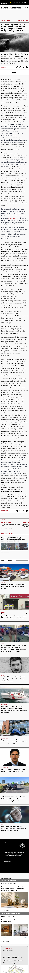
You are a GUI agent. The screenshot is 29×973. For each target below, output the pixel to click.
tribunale (4, 704)
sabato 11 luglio (6, 522)
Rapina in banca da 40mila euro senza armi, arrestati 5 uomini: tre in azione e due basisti (14, 742)
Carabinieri (4, 738)
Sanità (3, 612)
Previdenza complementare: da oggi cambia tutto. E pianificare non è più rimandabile (12, 888)
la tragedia (4, 767)
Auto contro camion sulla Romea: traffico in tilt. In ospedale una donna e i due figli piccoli (13, 799)
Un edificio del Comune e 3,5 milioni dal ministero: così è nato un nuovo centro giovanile (13, 539)
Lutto (3, 675)
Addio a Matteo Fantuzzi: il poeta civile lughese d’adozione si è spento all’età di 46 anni (14, 679)
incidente (4, 795)
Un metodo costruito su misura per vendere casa (13, 921)
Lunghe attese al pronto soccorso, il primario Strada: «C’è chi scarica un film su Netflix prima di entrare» (14, 616)
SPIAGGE (3, 582)
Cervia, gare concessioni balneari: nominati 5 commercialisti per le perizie (13, 586)
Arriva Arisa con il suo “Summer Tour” (10, 525)
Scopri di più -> (5, 552)
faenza (3, 643)
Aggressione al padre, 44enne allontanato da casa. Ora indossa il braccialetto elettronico (13, 828)
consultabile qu (13, 218)
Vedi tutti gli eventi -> (6, 528)
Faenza (3, 824)
